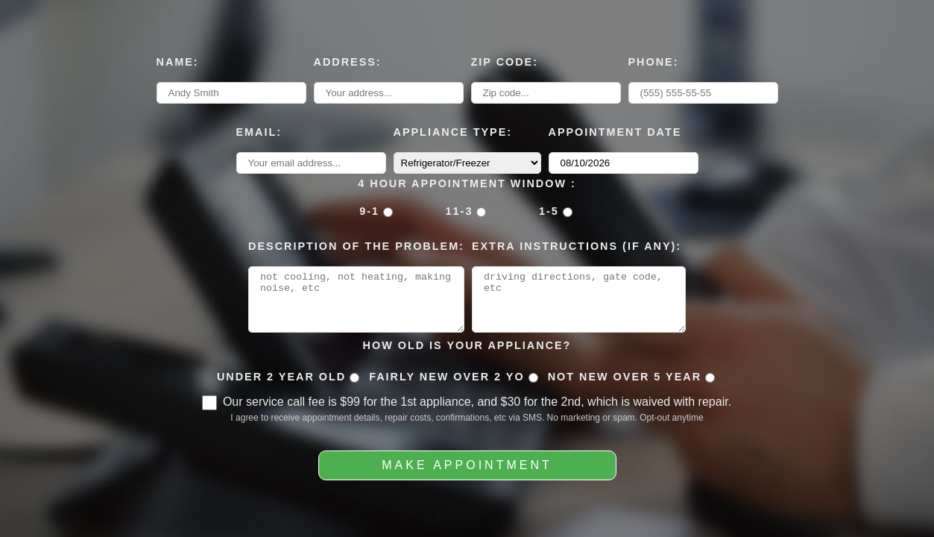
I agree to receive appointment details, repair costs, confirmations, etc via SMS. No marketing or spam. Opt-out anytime (466, 423)
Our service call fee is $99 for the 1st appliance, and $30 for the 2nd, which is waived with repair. (477, 407)
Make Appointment (467, 470)
